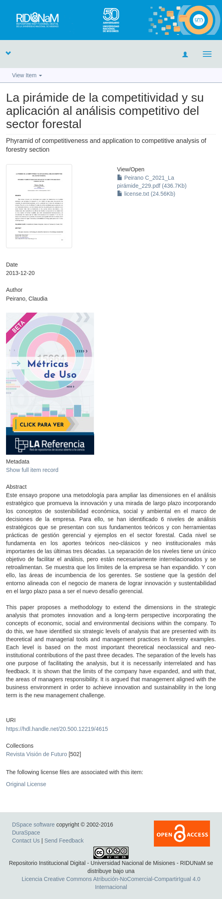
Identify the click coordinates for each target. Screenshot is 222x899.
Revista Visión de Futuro (36, 754)
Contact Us (26, 840)
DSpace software (33, 824)
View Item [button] (27, 75)
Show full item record (32, 470)
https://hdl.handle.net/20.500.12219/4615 (57, 729)
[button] (8, 52)
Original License (26, 784)
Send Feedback (64, 840)
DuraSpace (26, 832)
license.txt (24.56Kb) (146, 194)
